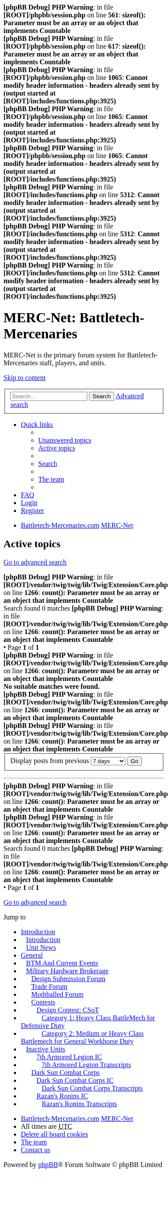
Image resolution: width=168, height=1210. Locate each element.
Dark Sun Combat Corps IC (75, 1080)
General (32, 955)
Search (101, 396)
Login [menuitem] (29, 502)
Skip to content (24, 377)
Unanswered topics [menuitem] (64, 440)
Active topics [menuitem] (56, 448)
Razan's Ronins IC (62, 1096)
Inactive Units (45, 1049)
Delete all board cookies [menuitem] (54, 1134)
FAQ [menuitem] (27, 495)
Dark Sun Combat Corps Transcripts (92, 1088)
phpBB (48, 1164)
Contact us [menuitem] (35, 1150)
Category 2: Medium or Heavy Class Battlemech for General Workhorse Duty (82, 1037)
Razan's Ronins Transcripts (79, 1104)
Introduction (38, 932)
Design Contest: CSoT (67, 1010)
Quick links (37, 424)
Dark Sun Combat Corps (65, 1072)
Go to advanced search (34, 562)
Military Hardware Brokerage (67, 971)
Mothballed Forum (57, 994)
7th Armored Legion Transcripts (86, 1064)
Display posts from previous (67, 760)
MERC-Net (117, 1118)
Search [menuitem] (47, 463)
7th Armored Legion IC (69, 1057)
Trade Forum (49, 986)
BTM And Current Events (62, 963)
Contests (43, 1002)
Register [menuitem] (32, 510)
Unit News (41, 947)
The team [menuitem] (51, 479)
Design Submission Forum (68, 978)
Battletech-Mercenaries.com (60, 1118)
